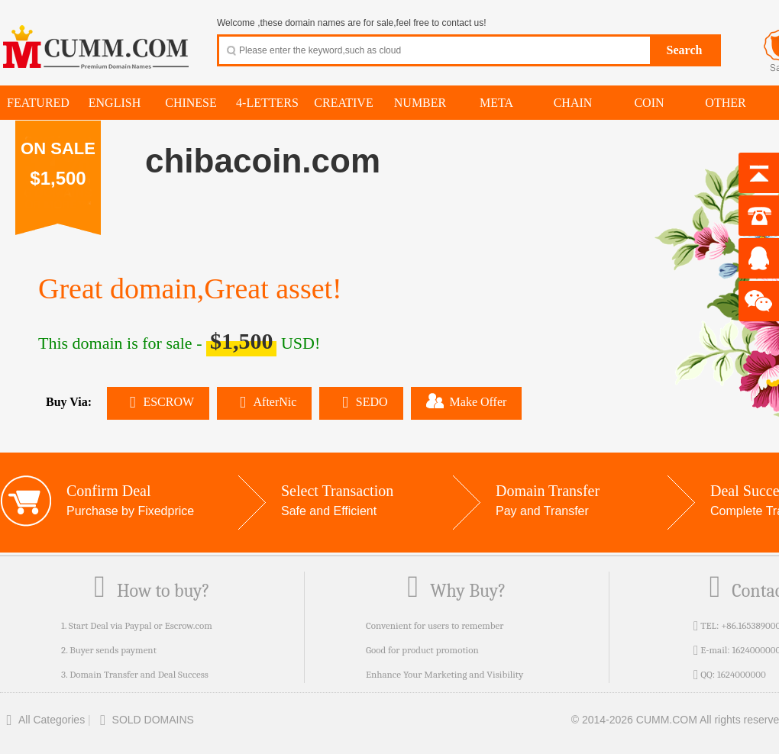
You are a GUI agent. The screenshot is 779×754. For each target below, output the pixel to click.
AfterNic (264, 401)
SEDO (361, 401)
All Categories (42, 720)
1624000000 (741, 674)
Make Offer (466, 400)
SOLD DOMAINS (144, 720)
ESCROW (158, 401)
